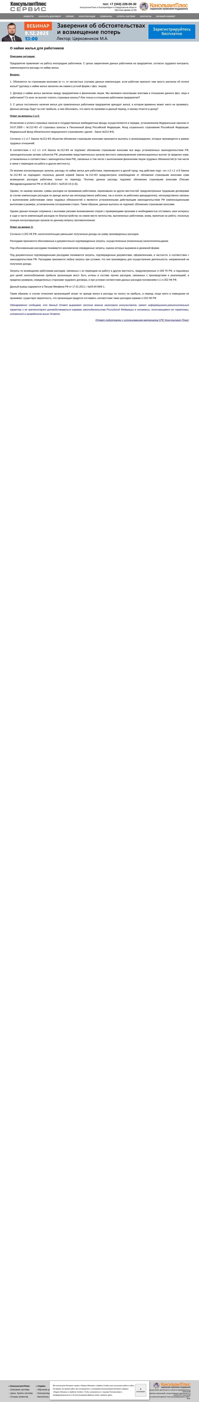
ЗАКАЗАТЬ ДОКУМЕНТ (49, 16)
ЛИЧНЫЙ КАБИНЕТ (166, 16)
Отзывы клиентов (19, 1396)
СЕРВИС (70, 16)
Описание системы (20, 1389)
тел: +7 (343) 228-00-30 (120, 4)
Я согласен (140, 1390)
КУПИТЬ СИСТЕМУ (126, 16)
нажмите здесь (106, 1395)
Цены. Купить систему (21, 1393)
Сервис (42, 1386)
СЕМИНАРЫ (106, 16)
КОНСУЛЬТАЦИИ (87, 16)
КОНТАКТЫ (145, 16)
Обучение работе (46, 1389)
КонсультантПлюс (20, 1386)
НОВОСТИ (29, 16)
